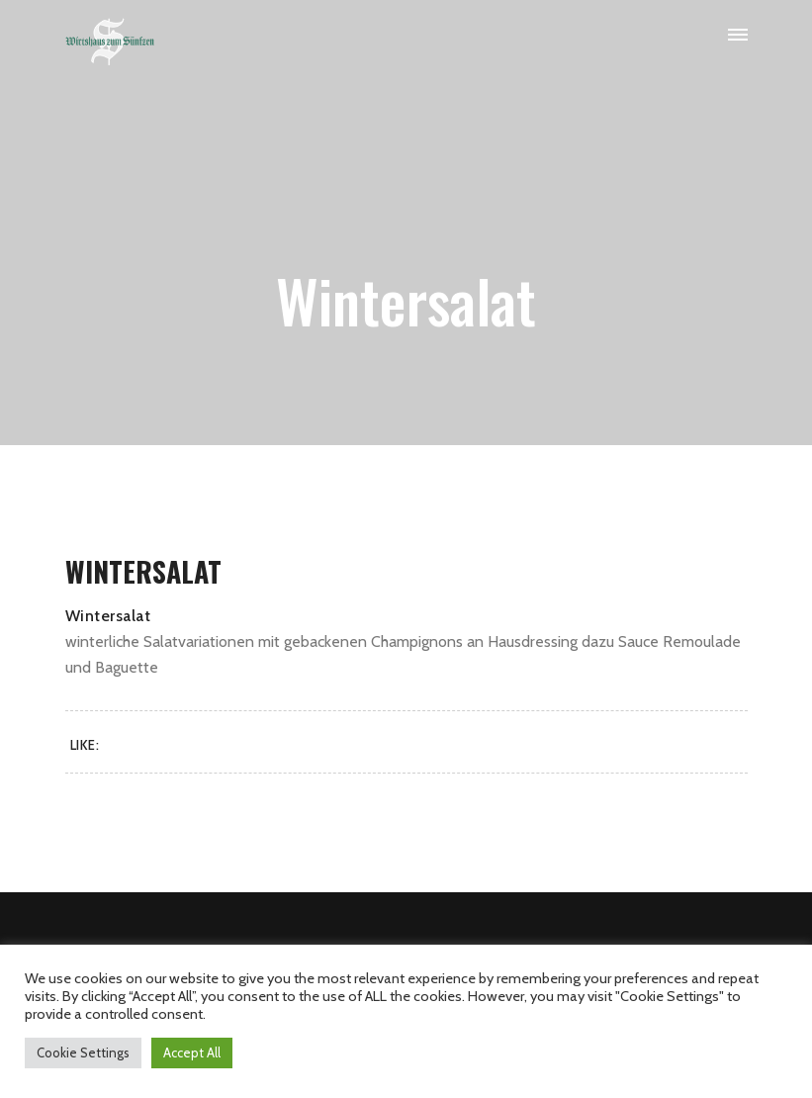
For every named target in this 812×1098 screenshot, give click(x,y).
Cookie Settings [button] (83, 1052)
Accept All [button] (192, 1052)
